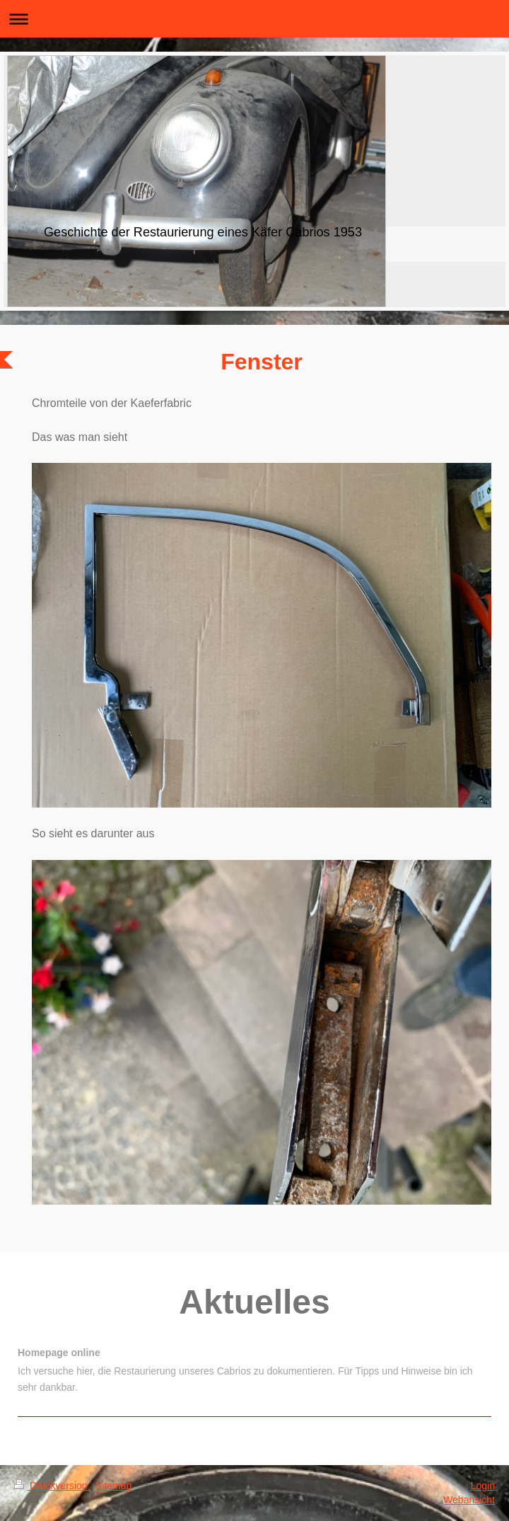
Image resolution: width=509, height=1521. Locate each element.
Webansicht (469, 1499)
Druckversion (52, 1485)
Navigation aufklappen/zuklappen (254, 19)
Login (483, 1485)
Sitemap (113, 1485)
